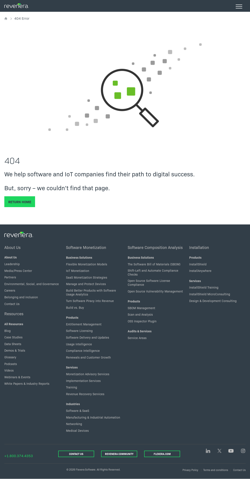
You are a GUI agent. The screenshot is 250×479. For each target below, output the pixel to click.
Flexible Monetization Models (86, 264)
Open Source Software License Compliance (149, 282)
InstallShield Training (203, 287)
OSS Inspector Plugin (142, 321)
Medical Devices (77, 430)
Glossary (10, 357)
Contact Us (11, 304)
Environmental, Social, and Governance (31, 284)
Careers (9, 290)
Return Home (19, 201)
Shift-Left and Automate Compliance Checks (153, 272)
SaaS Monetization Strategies (86, 277)
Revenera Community (119, 454)
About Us (12, 247)
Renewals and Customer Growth (88, 357)
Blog (7, 330)
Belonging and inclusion (21, 297)
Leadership (12, 264)
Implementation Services (83, 380)
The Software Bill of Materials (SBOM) (154, 264)
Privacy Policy (190, 470)
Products (72, 317)
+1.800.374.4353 (18, 455)
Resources (13, 313)
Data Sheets (12, 344)
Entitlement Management (84, 324)
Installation (199, 247)
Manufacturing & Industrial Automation (93, 417)
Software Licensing (79, 330)
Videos (9, 370)
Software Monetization (86, 247)
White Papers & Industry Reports (26, 383)
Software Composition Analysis (155, 247)
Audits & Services (140, 331)
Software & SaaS (77, 410)
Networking (74, 424)
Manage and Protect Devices (86, 284)
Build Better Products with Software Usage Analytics (91, 292)
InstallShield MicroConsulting (209, 294)
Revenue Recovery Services (85, 394)
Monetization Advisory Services (87, 374)
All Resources (13, 324)
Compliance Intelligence (83, 350)
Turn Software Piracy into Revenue (90, 301)
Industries (73, 404)
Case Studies (13, 337)
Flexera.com (162, 454)
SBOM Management (141, 308)
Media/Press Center (18, 270)
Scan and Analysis (140, 314)
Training (71, 387)
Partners (10, 277)
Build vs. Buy (75, 307)
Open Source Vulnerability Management (155, 291)
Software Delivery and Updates (87, 337)
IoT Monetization (77, 270)
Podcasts (10, 364)
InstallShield (197, 264)
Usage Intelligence (79, 344)
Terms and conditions (215, 470)
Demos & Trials (14, 350)
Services (72, 367)
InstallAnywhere (200, 270)
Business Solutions (79, 257)
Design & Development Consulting (213, 301)
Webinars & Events (17, 377)
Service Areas (137, 338)
